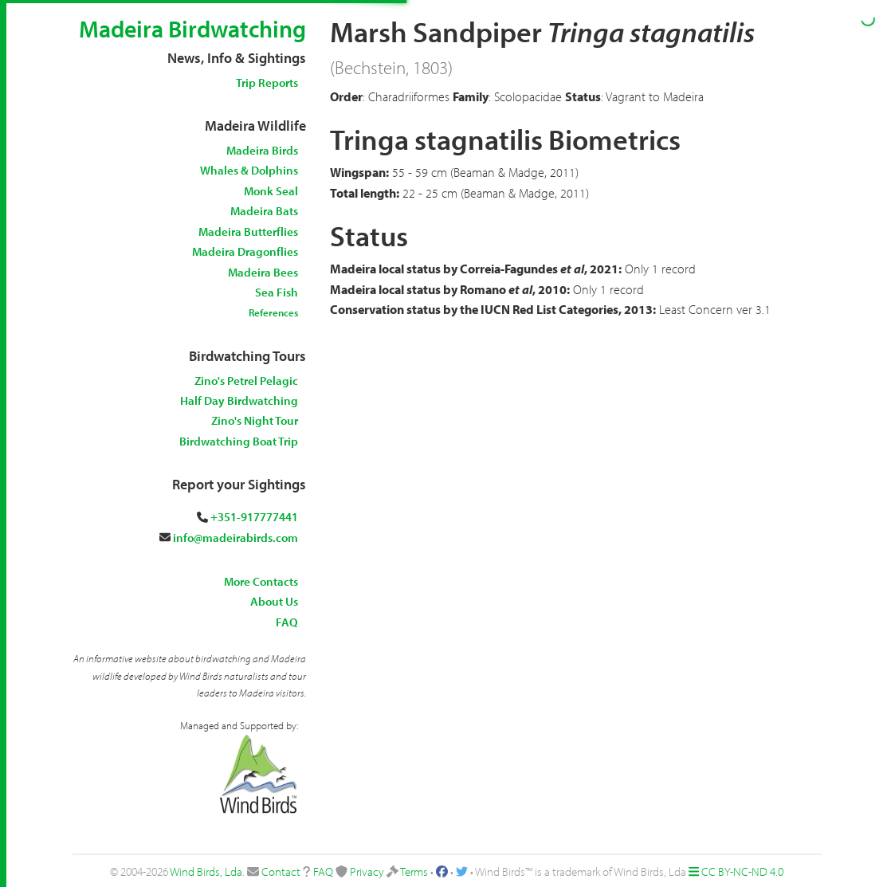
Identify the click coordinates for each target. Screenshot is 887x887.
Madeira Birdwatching (192, 29)
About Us (274, 601)
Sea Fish (276, 292)
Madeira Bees (263, 272)
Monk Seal (271, 190)
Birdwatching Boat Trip (238, 441)
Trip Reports (267, 82)
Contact (280, 871)
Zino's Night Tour (254, 420)
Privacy (367, 871)
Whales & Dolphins (249, 170)
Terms (414, 871)
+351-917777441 (254, 516)
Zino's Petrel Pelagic (246, 380)
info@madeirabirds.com (235, 537)
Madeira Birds (262, 150)
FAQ (287, 622)
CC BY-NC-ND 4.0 (742, 871)
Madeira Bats (264, 210)
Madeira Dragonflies (245, 251)
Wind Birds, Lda (206, 871)
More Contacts (261, 581)
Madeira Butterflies (248, 231)
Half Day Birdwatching (239, 400)
